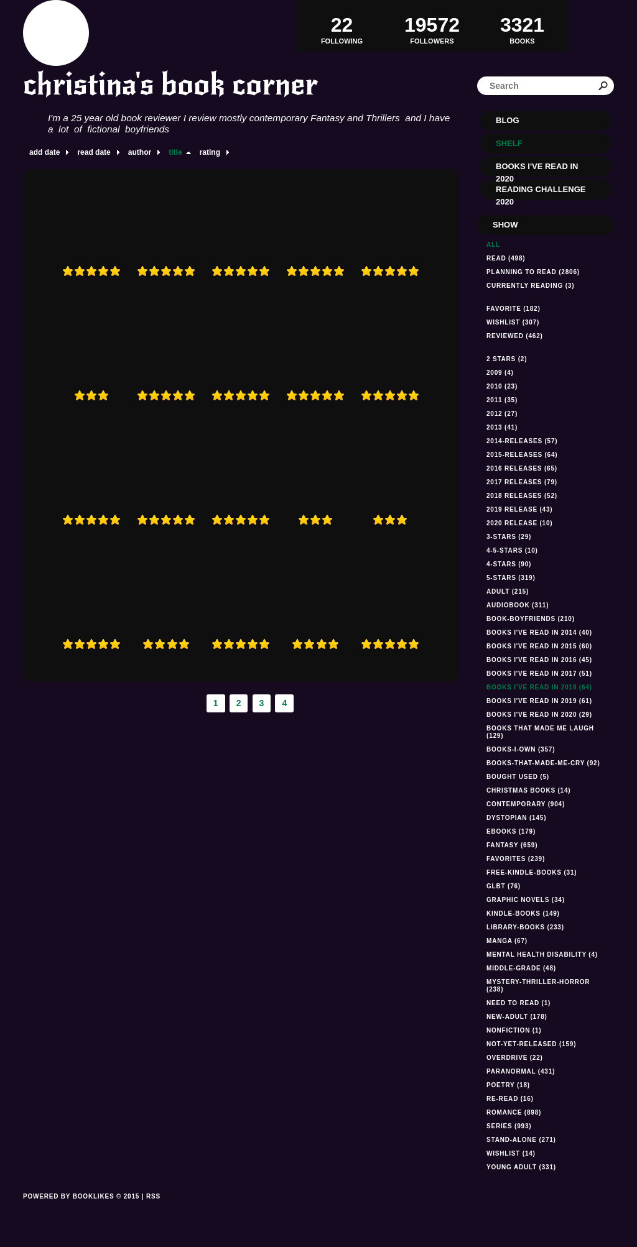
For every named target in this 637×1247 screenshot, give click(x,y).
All (493, 244)
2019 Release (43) (519, 509)
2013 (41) (502, 427)
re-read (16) (510, 1098)
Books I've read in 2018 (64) (539, 687)
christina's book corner (170, 84)
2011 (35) (502, 400)
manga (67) (507, 940)
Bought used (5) (517, 776)
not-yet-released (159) (531, 1044)
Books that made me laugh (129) (540, 732)
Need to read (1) (518, 1003)
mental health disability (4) (542, 954)
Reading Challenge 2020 (540, 192)
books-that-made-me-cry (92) (543, 763)
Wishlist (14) (511, 1153)
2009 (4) (500, 372)
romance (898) (513, 1112)
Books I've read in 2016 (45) (539, 659)
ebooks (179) (511, 831)
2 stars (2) (506, 359)
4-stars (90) (508, 564)
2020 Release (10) (519, 523)
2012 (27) (502, 413)
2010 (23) (502, 386)
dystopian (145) (516, 817)
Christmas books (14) (528, 790)
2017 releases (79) (521, 482)
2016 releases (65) (521, 468)
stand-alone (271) (521, 1139)
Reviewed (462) (514, 336)
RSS (153, 1196)
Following (342, 25)
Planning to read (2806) (533, 272)
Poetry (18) (508, 1085)
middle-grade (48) (521, 968)
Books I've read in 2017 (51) (539, 673)
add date (44, 152)
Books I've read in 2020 (537, 169)
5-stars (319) (511, 577)
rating (210, 152)
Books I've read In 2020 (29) (539, 714)
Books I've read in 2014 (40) (539, 632)
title (175, 152)
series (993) (508, 1126)
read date (93, 152)
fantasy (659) (511, 845)
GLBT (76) (503, 886)
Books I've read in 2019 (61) (539, 700)
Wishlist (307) (512, 322)
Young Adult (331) (521, 1167)
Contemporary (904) (525, 804)
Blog (507, 120)
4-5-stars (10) (512, 550)
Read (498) (505, 258)
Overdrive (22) (514, 1057)
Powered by (81, 1210)
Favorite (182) (513, 308)
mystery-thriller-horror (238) (538, 985)
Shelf (509, 143)
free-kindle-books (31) (531, 872)
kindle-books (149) (523, 913)
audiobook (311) (517, 605)
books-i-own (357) (520, 749)
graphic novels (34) (525, 899)
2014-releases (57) (521, 441)
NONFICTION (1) (513, 1030)
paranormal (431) (520, 1071)
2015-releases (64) (521, 454)
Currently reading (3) (530, 285)
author (139, 152)
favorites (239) (515, 858)
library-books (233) (525, 927)
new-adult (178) (516, 1016)
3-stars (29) (508, 536)
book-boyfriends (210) (530, 618)
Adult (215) (507, 591)
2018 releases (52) (521, 495)
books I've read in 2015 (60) (539, 646)
